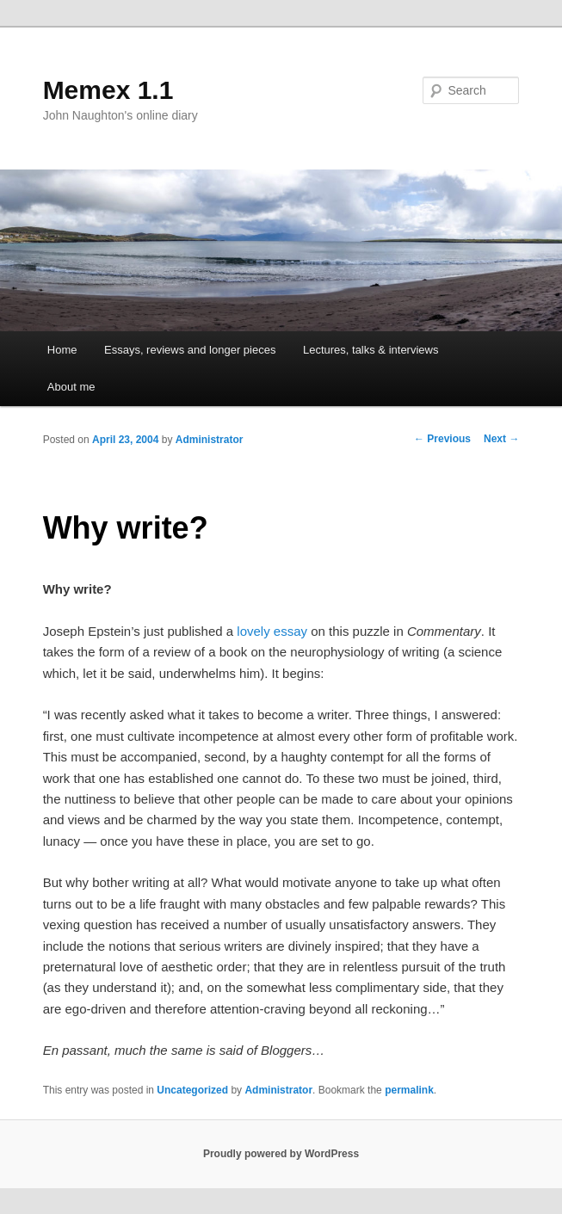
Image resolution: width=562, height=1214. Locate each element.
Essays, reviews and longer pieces (189, 349)
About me (71, 386)
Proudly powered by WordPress (281, 1154)
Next (501, 439)
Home (62, 349)
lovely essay (272, 631)
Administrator (210, 440)
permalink (409, 1090)
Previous (442, 439)
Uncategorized (192, 1090)
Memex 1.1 (108, 90)
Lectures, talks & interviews (371, 349)
